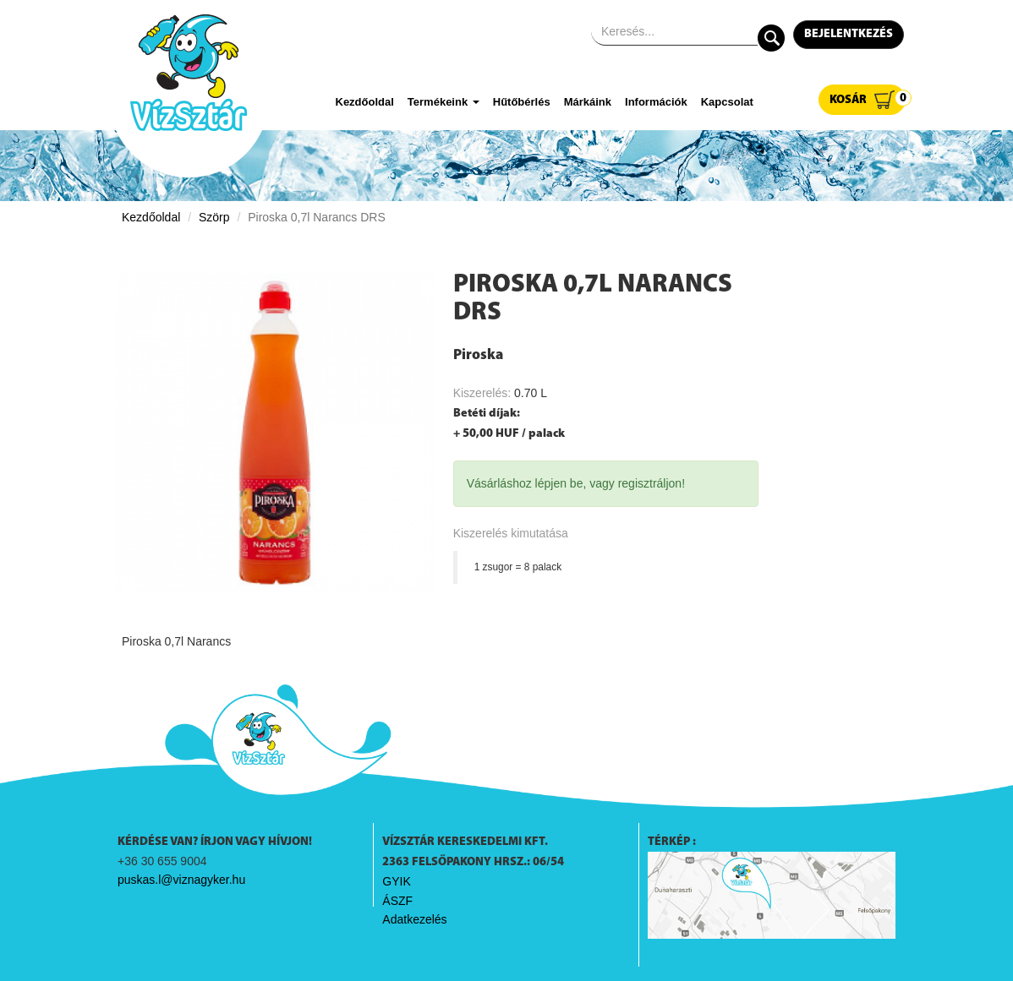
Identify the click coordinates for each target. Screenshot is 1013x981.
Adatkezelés (414, 919)
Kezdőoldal (365, 101)
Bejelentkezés (848, 34)
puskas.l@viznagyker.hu (181, 879)
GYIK (396, 881)
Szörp (214, 217)
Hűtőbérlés (521, 101)
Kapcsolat (727, 101)
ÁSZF (397, 900)
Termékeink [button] (443, 101)
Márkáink (587, 101)
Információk (656, 101)
